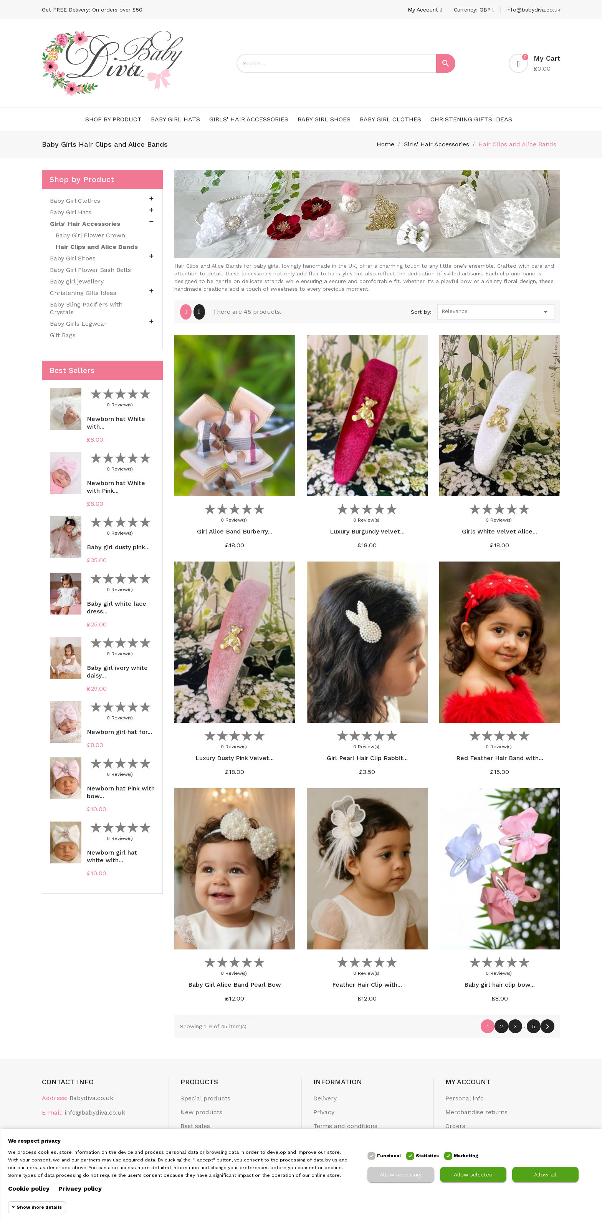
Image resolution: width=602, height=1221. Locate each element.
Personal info (464, 1098)
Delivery (325, 1098)
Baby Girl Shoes (324, 119)
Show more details (39, 1207)
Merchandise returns (476, 1112)
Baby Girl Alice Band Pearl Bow (234, 984)
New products (201, 1112)
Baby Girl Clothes (390, 119)
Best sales (195, 1126)
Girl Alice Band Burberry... (234, 531)
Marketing (466, 1155)
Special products (205, 1098)
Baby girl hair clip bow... (499, 984)
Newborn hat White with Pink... (116, 486)
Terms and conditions (345, 1126)
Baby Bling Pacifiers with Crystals (86, 308)
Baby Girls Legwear (78, 323)
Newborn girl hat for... (119, 732)
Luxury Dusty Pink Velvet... (234, 758)
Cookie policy (29, 1188)
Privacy (323, 1112)
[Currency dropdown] (474, 9)
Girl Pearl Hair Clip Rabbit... (367, 758)
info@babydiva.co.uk (533, 10)
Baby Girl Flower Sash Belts (90, 269)
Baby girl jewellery (77, 281)
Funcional (389, 1155)
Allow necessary (401, 1174)
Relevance (496, 311)
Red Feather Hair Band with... (499, 758)
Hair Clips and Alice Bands (97, 246)
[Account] (425, 9)
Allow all (545, 1174)
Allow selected (473, 1174)
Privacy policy (80, 1188)
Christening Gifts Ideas (471, 119)
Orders (455, 1126)
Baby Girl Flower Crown (90, 235)
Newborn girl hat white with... (112, 856)
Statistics (427, 1155)
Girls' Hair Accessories (248, 119)
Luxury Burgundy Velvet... (367, 531)
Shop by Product (113, 119)
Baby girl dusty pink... (118, 547)
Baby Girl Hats (175, 119)
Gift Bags (63, 335)
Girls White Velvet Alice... (499, 531)
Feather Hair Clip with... (367, 984)
